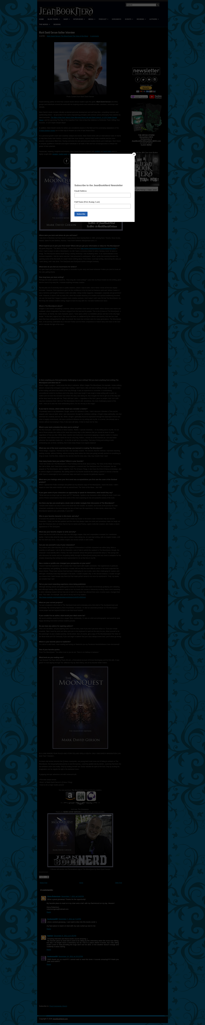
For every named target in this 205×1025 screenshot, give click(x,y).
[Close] (134, 154)
